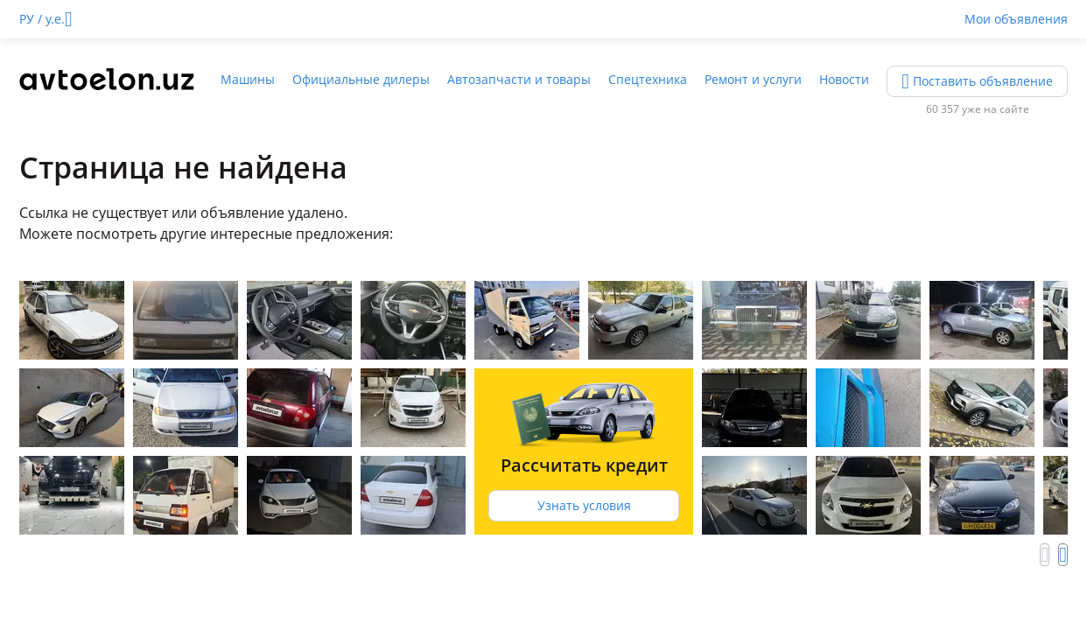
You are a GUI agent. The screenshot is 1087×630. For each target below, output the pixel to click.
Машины (248, 79)
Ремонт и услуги (753, 79)
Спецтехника (647, 79)
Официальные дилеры (361, 79)
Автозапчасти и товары (519, 79)
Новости (844, 79)
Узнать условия (584, 505)
